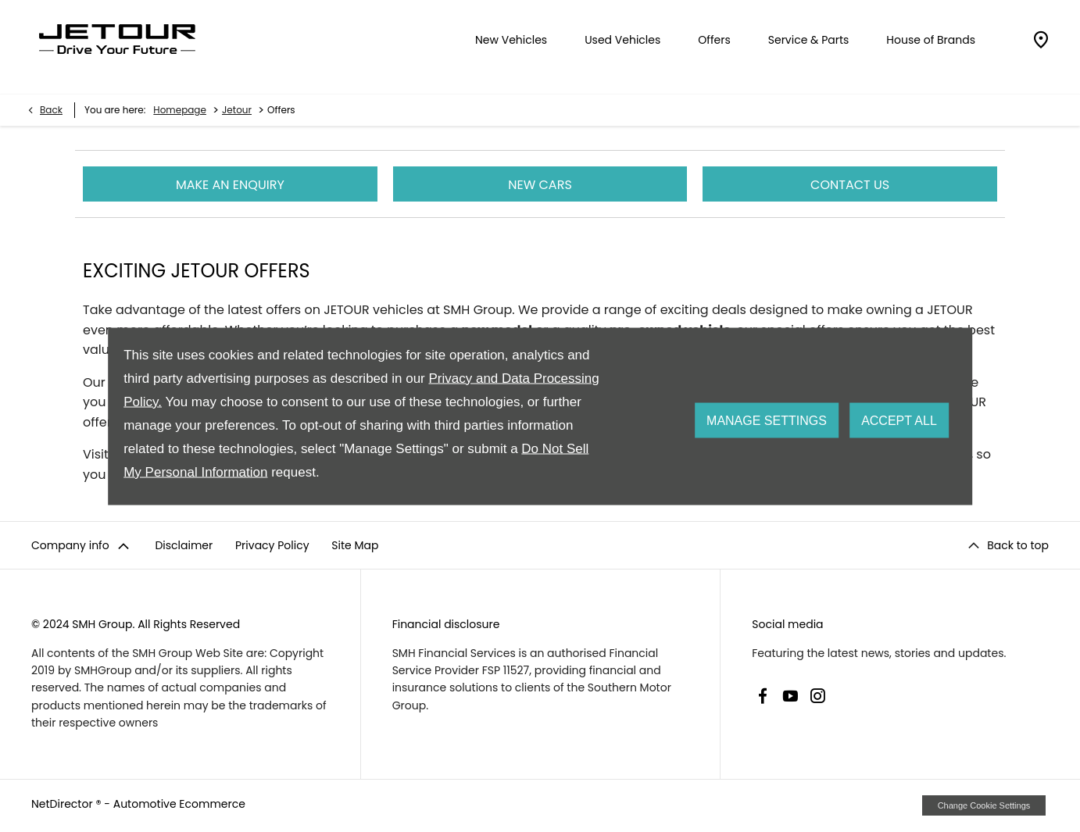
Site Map (354, 545)
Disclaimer (184, 545)
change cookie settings (984, 805)
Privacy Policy (272, 545)
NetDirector (63, 804)
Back (51, 109)
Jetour (237, 109)
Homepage (179, 109)
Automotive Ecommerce (179, 804)
